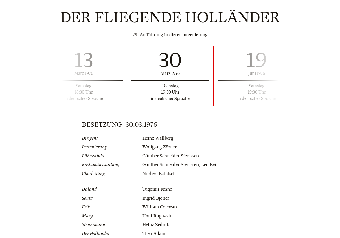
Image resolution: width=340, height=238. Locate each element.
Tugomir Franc (157, 189)
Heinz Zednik (155, 224)
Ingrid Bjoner (155, 198)
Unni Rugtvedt (156, 216)
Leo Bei (208, 164)
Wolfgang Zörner (159, 147)
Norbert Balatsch (159, 173)
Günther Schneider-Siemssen (170, 156)
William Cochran (159, 207)
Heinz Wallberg (157, 138)
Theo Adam (153, 233)
